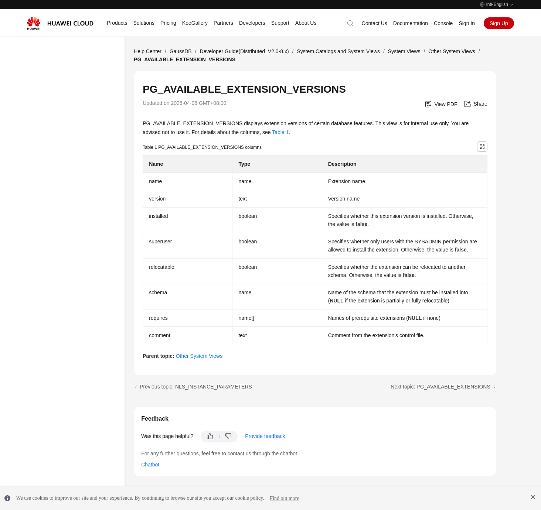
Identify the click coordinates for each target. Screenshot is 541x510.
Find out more (284, 498)
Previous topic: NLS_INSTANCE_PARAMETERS (196, 387)
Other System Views (451, 51)
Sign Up (499, 23)
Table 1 (280, 132)
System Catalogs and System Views (338, 51)
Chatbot (150, 465)
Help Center (147, 51)
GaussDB (181, 51)
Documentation (410, 23)
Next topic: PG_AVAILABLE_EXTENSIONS (440, 387)
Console (443, 23)
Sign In (467, 23)
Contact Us (374, 23)
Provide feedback (265, 436)
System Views (404, 51)
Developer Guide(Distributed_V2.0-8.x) (244, 51)
